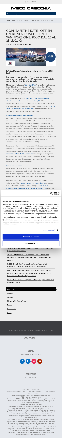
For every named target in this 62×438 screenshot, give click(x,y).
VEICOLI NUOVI (34, 330)
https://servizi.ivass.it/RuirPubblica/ (38, 406)
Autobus (10, 293)
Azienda (10, 297)
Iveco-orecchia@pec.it (32, 397)
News (13, 20)
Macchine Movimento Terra (16, 301)
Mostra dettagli (49, 230)
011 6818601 (31, 2)
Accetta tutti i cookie (31, 237)
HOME (11, 330)
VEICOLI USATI (47, 330)
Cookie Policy (36, 389)
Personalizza (31, 243)
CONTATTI (29, 338)
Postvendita (27, 45)
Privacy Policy (26, 389)
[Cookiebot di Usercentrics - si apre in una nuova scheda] (49, 193)
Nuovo (19, 45)
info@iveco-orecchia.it (31, 354)
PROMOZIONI (20, 330)
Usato (9, 313)
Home (8, 20)
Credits (36, 393)
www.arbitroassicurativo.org (17, 427)
